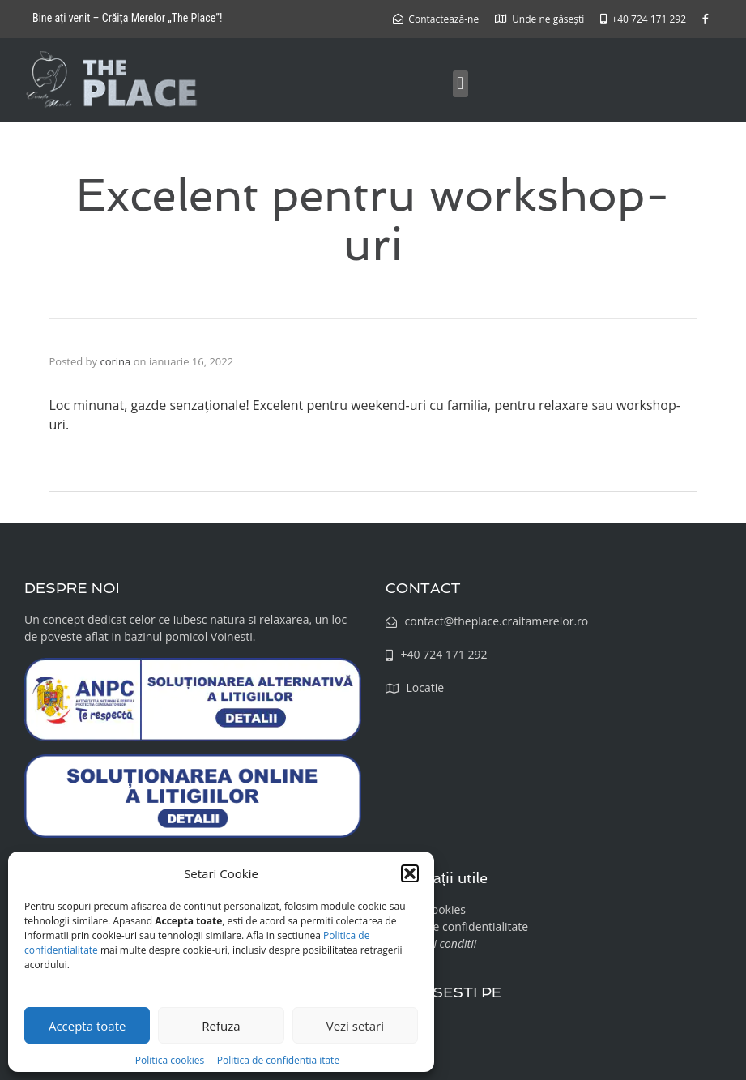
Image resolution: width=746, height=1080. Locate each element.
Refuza (221, 1026)
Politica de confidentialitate (278, 1060)
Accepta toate (87, 1026)
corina (115, 361)
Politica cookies (171, 1060)
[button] (410, 873)
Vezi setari (355, 1026)
